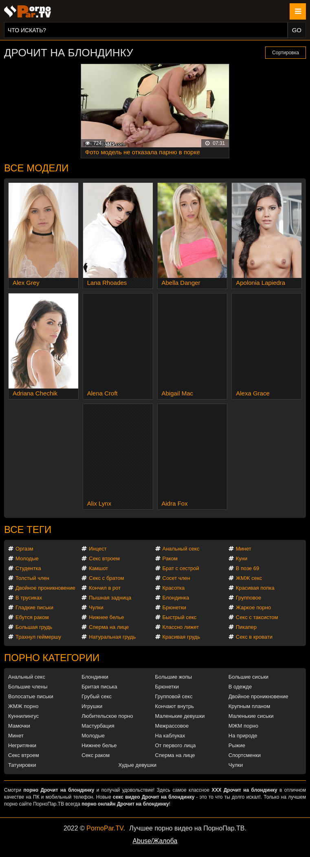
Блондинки (94, 677)
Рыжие (237, 745)
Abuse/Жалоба (155, 840)
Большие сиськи (248, 677)
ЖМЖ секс (249, 578)
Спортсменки (245, 755)
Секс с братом (106, 578)
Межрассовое (172, 726)
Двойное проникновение (45, 588)
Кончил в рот (105, 588)
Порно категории (51, 657)
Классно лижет (181, 627)
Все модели (36, 167)
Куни (242, 558)
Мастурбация (97, 726)
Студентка (28, 568)
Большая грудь (33, 627)
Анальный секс (181, 549)
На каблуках (170, 736)
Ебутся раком (32, 617)
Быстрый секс (180, 617)
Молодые (27, 558)
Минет (243, 549)
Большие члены (27, 687)
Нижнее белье (106, 617)
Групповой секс (174, 696)
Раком (170, 558)
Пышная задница (110, 598)
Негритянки (22, 745)
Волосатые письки (30, 696)
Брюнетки (174, 607)
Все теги (27, 529)
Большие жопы (173, 677)
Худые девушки (137, 765)
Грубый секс (96, 696)
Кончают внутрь (174, 706)
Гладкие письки (34, 607)
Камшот (98, 568)
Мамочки (19, 726)
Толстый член (32, 578)
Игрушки (91, 706)
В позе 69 (247, 568)
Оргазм (24, 549)
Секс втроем (104, 558)
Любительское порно (107, 716)
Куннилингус (23, 716)
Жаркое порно (253, 607)
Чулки (96, 607)
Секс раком (95, 755)
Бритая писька (99, 687)
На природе (243, 736)
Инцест (98, 549)
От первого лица (175, 745)
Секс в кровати (254, 637)
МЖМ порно (243, 726)
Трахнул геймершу (38, 637)
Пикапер (246, 627)
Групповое (248, 598)
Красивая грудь (181, 637)
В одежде (240, 687)
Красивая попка (255, 588)
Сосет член (176, 578)
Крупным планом (249, 706)
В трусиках (28, 598)
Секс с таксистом (257, 617)
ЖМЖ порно (23, 706)
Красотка (174, 588)
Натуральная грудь (112, 637)
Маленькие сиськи (251, 716)
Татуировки (22, 765)
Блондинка (176, 598)
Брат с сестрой (181, 568)
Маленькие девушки (180, 716)
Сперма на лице (109, 627)
